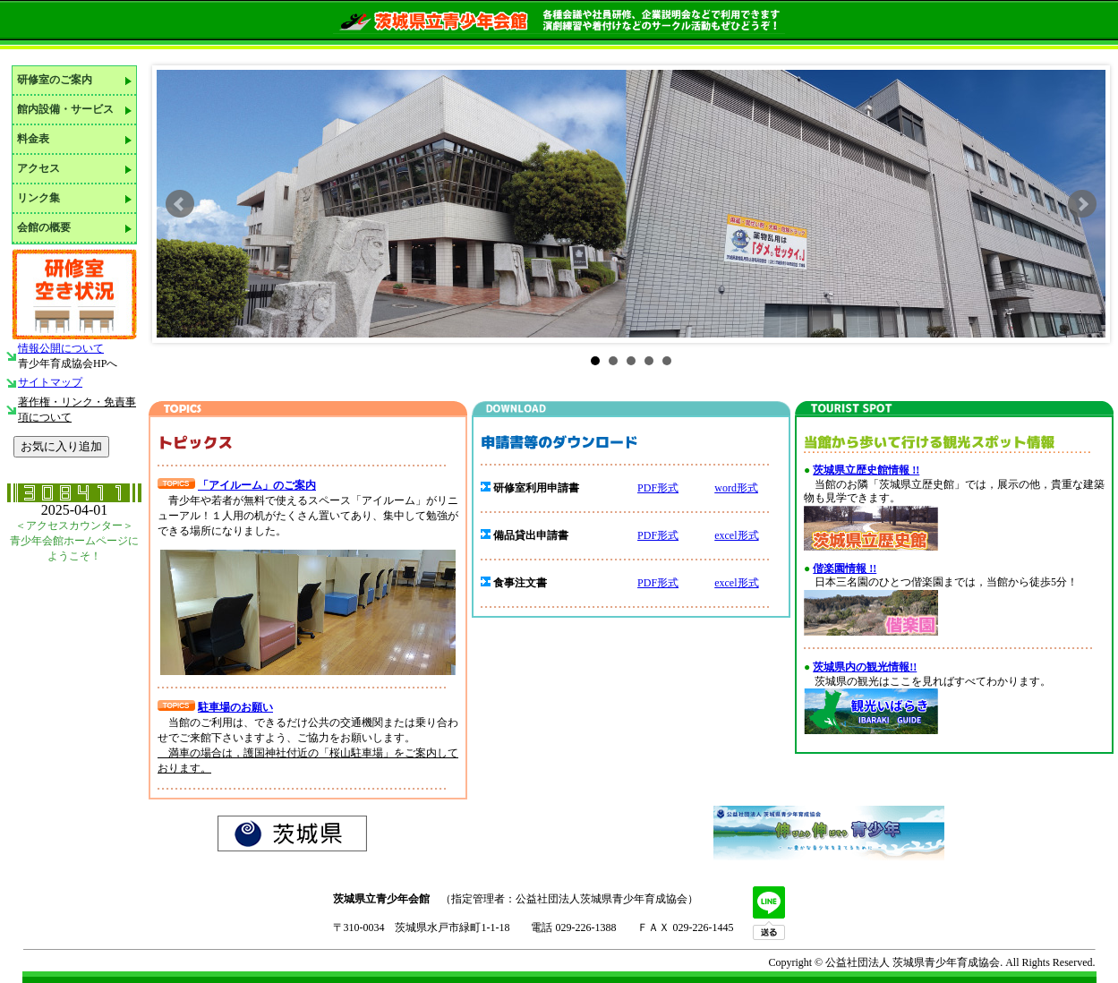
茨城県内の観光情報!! (865, 667)
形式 (667, 583)
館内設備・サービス (65, 109)
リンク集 (38, 198)
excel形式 (736, 535)
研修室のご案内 (54, 79)
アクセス (38, 168)
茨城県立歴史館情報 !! (866, 470)
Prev (180, 204)
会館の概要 (44, 227)
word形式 (736, 488)
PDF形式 (657, 488)
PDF (647, 583)
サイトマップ (50, 382)
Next (1082, 204)
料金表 (33, 138)
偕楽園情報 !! (844, 568)
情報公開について (61, 348)
